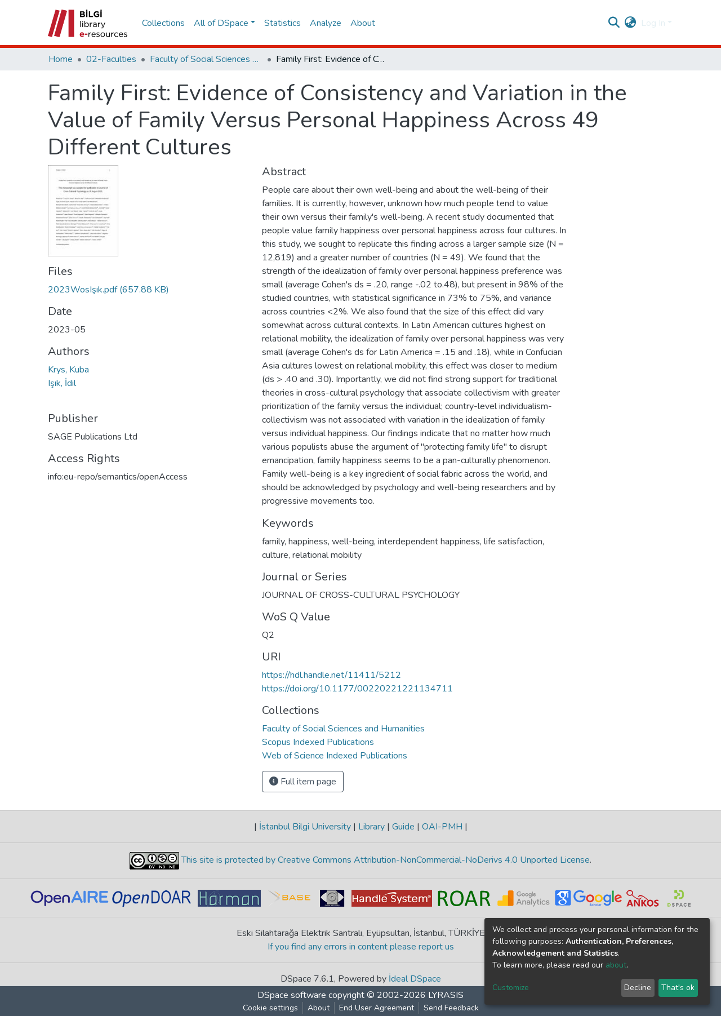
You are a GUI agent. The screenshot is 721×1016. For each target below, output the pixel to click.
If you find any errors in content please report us (361, 946)
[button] (631, 23)
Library (371, 826)
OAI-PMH (442, 826)
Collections (163, 23)
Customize (510, 987)
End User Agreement (376, 1007)
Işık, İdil (62, 383)
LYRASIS (446, 995)
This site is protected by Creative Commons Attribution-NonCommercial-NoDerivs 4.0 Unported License (384, 860)
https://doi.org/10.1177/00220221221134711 (357, 688)
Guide (403, 826)
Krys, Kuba (68, 369)
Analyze (325, 23)
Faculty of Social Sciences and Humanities (206, 59)
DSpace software (291, 995)
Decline (637, 987)
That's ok (678, 987)
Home (60, 59)
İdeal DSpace (415, 979)
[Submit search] (614, 23)
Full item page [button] (302, 781)
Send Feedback (451, 1007)
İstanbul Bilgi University (305, 826)
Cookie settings (270, 1007)
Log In (653, 23)
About (362, 23)
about (616, 965)
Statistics (282, 23)
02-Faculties (111, 59)
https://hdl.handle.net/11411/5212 (331, 675)
